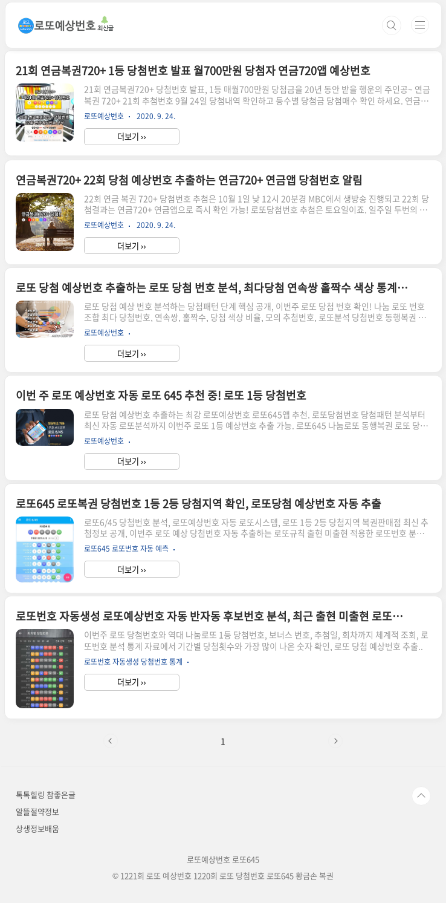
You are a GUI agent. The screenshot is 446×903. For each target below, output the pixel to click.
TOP (421, 796)
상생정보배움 (37, 828)
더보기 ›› (131, 136)
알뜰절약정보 (37, 811)
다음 (335, 741)
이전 (110, 741)
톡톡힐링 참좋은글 (46, 794)
